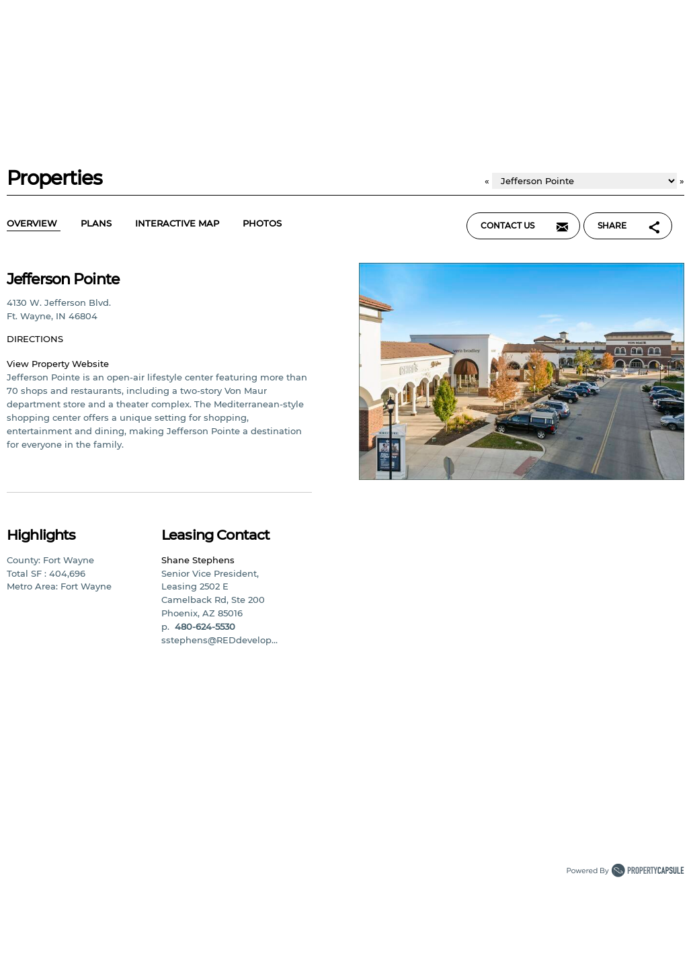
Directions (36, 338)
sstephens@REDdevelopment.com (239, 640)
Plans (98, 223)
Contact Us (527, 224)
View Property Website (58, 363)
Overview (33, 223)
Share (633, 224)
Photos (264, 223)
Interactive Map (178, 223)
